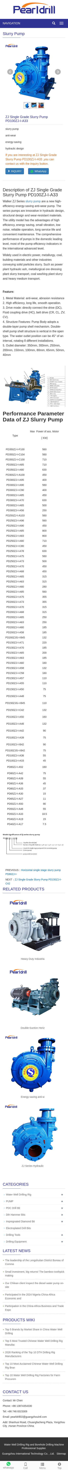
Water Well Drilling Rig (18, 1194)
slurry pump (33, 201)
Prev (10, 72)
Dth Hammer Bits (15, 1214)
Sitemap (61, 1453)
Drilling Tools (13, 1234)
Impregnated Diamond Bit (20, 1221)
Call (25, 1465)
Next (58, 72)
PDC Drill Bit (13, 1208)
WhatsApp (38, 171)
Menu (42, 1465)
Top (59, 1465)
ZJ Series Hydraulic (33, 1165)
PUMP (9, 1201)
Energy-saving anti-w (33, 1096)
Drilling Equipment (16, 1241)
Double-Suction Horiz (33, 1027)
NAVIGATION (11, 23)
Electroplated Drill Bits (18, 1228)
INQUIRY (15, 171)
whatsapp (8, 1465)
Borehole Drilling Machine (49, 1444)
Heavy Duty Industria (32, 958)
